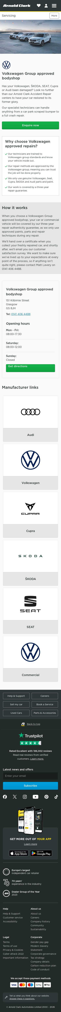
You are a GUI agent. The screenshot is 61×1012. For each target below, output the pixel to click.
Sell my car (16, 704)
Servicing (9, 15)
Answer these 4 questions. (22, 998)
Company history (40, 921)
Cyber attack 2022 (13, 954)
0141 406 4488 (20, 314)
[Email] (30, 776)
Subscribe (30, 785)
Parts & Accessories (45, 713)
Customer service (13, 917)
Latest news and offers (18, 769)
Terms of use (10, 946)
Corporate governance (43, 954)
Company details (40, 961)
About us (36, 913)
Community (37, 925)
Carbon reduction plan (43, 965)
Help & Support (16, 696)
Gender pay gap (39, 942)
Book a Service (44, 704)
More (54, 15)
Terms (6, 942)
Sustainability (38, 929)
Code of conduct (40, 969)
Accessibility (10, 921)
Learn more (30, 844)
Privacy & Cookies (13, 950)
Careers (45, 696)
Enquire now (30, 125)
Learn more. (37, 759)
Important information (15, 957)
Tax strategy (37, 957)
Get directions (17, 366)
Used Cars (16, 713)
